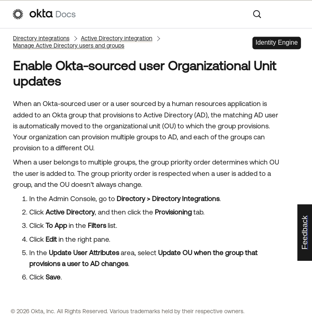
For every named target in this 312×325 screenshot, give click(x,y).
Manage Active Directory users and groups (68, 45)
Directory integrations (41, 38)
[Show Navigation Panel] (296, 14)
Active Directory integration (116, 38)
